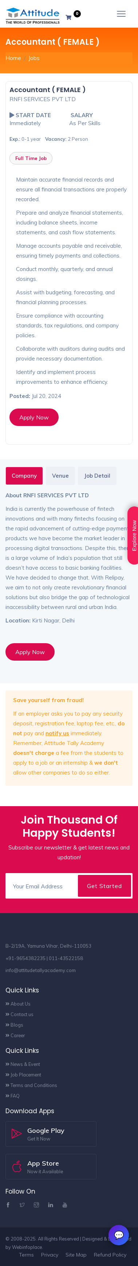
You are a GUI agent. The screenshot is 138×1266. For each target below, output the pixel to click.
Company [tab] (24, 475)
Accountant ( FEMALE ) (47, 89)
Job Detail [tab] (97, 475)
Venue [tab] (60, 475)
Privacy (49, 1254)
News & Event (22, 1064)
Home (13, 58)
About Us (21, 1004)
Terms (26, 1254)
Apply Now (34, 417)
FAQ (12, 1096)
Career (15, 1035)
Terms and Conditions (31, 1085)
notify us (57, 733)
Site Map (76, 1254)
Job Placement (23, 1075)
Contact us (19, 1014)
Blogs (16, 1025)
